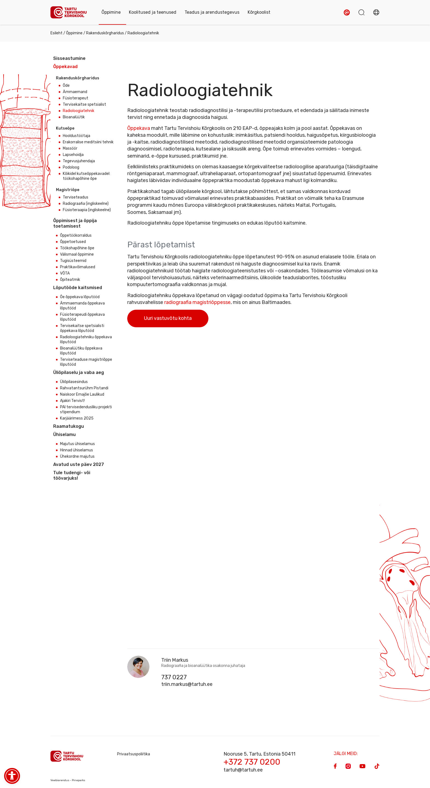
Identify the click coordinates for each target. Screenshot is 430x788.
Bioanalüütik (74, 117)
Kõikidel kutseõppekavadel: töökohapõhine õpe (86, 176)
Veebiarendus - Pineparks (67, 780)
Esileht (56, 33)
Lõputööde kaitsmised (77, 287)
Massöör (70, 148)
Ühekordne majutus (77, 456)
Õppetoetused (73, 241)
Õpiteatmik (70, 279)
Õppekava (138, 128)
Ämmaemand (75, 92)
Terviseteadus (75, 197)
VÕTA (65, 273)
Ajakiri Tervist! (72, 400)
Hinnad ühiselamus (76, 450)
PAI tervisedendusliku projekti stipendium (86, 409)
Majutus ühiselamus (77, 443)
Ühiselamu (64, 434)
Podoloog (71, 167)
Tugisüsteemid (73, 260)
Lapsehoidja (73, 154)
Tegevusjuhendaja (79, 161)
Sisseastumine (69, 58)
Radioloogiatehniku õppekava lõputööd (86, 339)
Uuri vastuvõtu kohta (168, 318)
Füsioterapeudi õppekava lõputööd (82, 317)
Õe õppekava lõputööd (80, 297)
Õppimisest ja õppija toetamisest (75, 223)
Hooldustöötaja (76, 135)
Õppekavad (65, 66)
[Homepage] (70, 12)
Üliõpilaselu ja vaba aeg (78, 372)
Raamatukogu (68, 426)
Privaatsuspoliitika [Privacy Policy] (133, 754)
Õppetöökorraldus (76, 235)
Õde (66, 85)
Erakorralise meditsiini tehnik (88, 142)
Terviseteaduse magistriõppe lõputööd (86, 362)
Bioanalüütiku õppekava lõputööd (81, 351)
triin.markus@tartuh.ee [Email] (187, 684)
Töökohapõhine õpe (77, 248)
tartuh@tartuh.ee (243, 770)
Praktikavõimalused (77, 267)
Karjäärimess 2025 (77, 418)
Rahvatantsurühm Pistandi (84, 388)
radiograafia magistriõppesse (197, 302)
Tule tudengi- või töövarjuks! (71, 475)
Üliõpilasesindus (74, 381)
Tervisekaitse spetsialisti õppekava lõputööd (82, 328)
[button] (347, 12)
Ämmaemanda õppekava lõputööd (82, 306)
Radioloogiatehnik (78, 110)
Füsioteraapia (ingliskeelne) (87, 210)
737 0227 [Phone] (174, 677)
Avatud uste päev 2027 (78, 464)
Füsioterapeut (75, 98)
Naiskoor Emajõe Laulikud (82, 394)
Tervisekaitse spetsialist (84, 104)
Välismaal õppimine (77, 254)
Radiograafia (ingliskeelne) (86, 203)
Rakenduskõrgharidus (105, 33)
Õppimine (74, 33)
